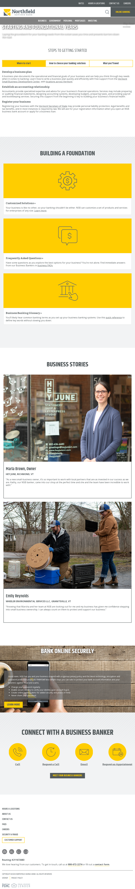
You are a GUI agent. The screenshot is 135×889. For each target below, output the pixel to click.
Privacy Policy (17, 877)
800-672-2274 (75, 864)
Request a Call (50, 763)
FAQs (4, 824)
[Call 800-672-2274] (17, 754)
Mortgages (80, 21)
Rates (81, 3)
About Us (6, 813)
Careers (127, 3)
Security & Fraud (10, 834)
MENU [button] (4, 20)
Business (42, 21)
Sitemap (5, 877)
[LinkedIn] (11, 851)
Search (107, 12)
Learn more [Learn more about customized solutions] (40, 210)
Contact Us (114, 3)
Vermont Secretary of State (53, 105)
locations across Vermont (59, 81)
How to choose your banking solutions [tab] (67, 63)
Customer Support (13, 839)
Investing (92, 21)
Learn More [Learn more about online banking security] (13, 704)
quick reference (114, 317)
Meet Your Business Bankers (67, 775)
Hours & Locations (96, 3)
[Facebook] (4, 851)
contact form (102, 864)
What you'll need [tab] (111, 63)
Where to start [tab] (24, 63)
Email (84, 763)
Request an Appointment (117, 763)
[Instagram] (18, 851)
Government (55, 21)
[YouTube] (25, 851)
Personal (67, 21)
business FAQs (45, 265)
